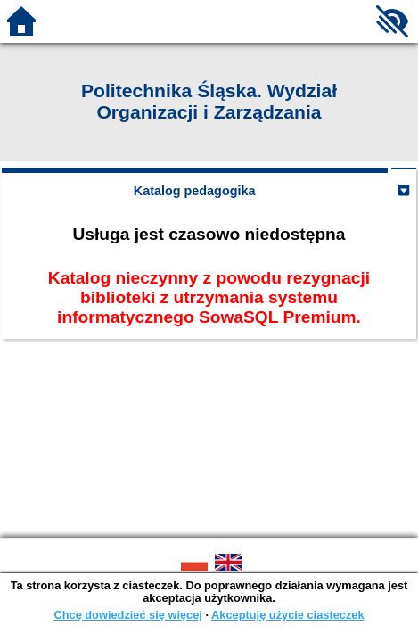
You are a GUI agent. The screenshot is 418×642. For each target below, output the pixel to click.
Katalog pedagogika (195, 191)
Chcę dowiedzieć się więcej (127, 614)
